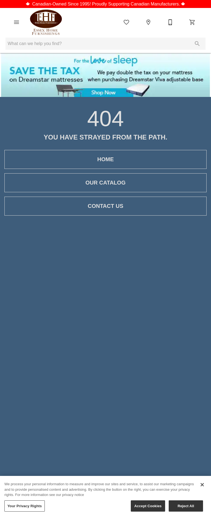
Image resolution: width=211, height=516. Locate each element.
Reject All (185, 508)
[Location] (148, 22)
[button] (16, 22)
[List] (126, 22)
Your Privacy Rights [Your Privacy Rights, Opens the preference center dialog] (24, 508)
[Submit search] (197, 44)
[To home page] (46, 22)
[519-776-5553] (170, 22)
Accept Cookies (148, 508)
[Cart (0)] (192, 22)
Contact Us (105, 206)
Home (105, 159)
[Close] (202, 486)
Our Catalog (105, 183)
